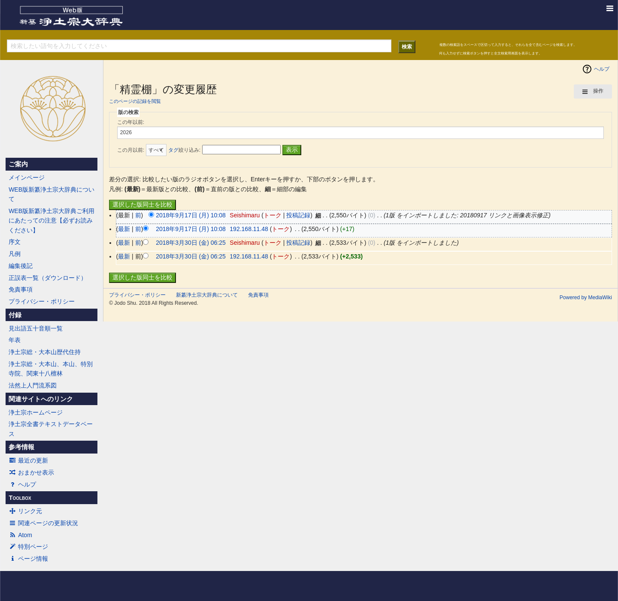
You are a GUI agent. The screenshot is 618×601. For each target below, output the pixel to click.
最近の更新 (28, 460)
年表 (15, 340)
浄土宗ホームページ (36, 412)
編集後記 (21, 265)
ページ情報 (28, 558)
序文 (15, 241)
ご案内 (18, 164)
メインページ (27, 177)
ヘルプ (22, 484)
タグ (173, 150)
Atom (20, 535)
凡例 (15, 253)
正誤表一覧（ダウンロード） (48, 277)
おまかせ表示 (31, 472)
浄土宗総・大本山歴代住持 (45, 352)
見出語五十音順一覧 (36, 328)
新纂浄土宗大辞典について (207, 295)
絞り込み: (184, 150)
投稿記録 (298, 215)
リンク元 (25, 511)
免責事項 (21, 289)
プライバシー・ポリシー (42, 301)
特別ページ (28, 546)
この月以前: (130, 150)
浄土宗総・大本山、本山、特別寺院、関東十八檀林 (51, 369)
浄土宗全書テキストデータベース (51, 429)
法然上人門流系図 (33, 385)
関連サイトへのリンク (41, 399)
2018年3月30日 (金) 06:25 (191, 242)
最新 (124, 228)
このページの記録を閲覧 (135, 101)
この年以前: (130, 122)
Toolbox (20, 497)
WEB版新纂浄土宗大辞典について (51, 194)
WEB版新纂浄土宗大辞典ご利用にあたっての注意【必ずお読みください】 (51, 220)
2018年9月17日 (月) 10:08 (191, 215)
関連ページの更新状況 (43, 523)
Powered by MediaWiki (586, 297)
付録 (15, 315)
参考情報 (21, 447)
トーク (273, 215)
